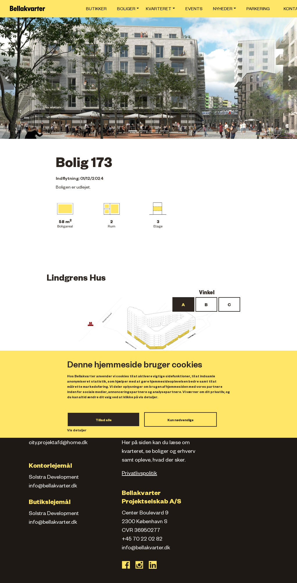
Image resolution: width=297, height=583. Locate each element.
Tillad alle (104, 420)
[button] (7, 78)
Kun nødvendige (180, 420)
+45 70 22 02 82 (142, 540)
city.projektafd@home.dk (58, 443)
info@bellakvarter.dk (53, 486)
